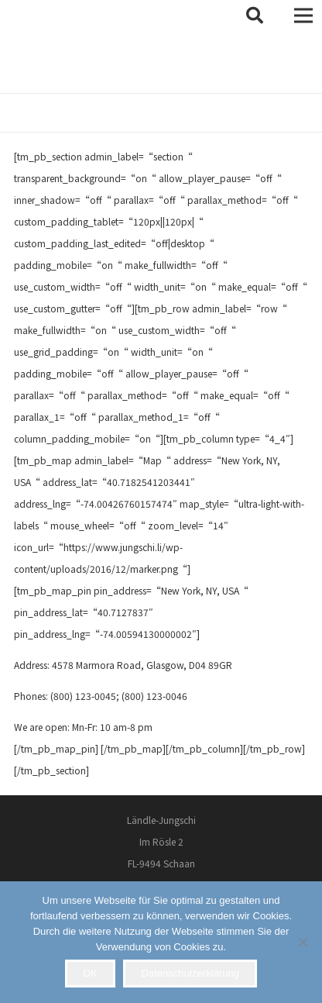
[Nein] (302, 942)
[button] (254, 15)
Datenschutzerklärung (190, 973)
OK (90, 973)
